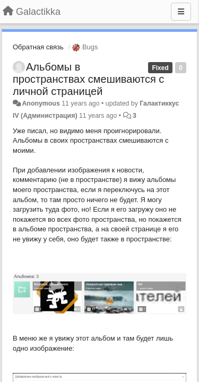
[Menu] (181, 12)
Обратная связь (38, 47)
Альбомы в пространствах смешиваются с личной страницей (88, 79)
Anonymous (40, 103)
